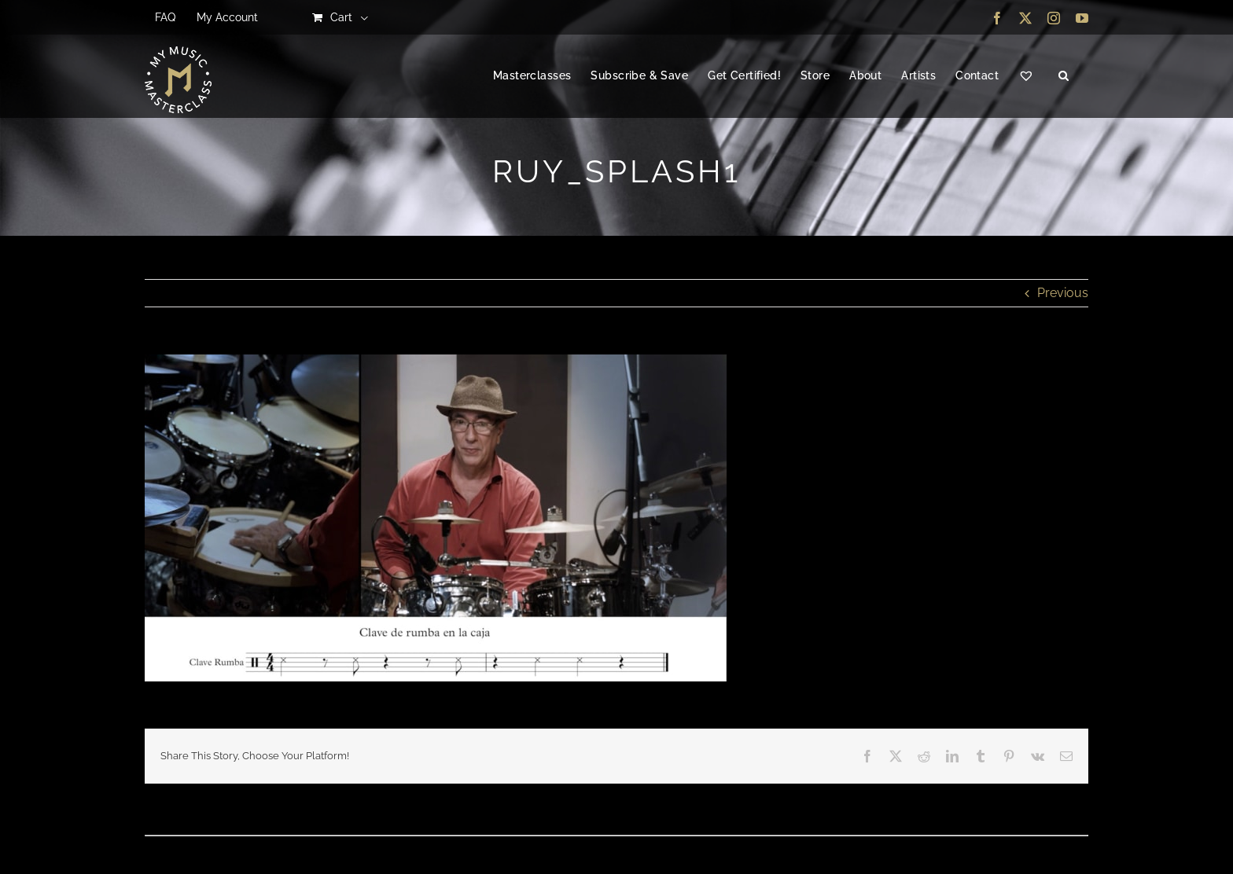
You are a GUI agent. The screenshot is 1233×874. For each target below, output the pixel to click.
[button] (1063, 76)
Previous (1062, 292)
